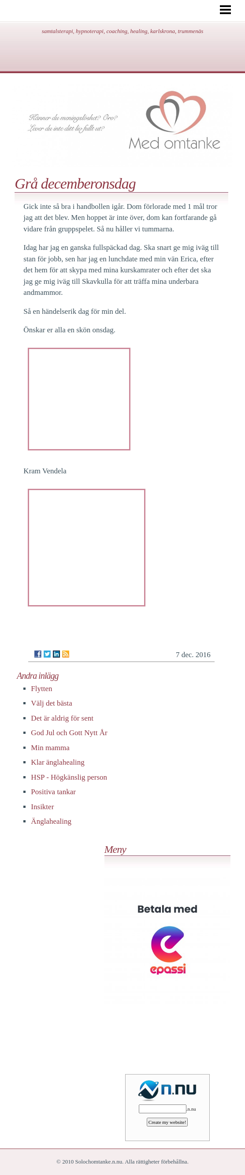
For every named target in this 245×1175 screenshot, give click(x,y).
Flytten (41, 688)
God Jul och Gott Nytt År (69, 733)
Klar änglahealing (57, 762)
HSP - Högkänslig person (69, 777)
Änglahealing (51, 821)
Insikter (42, 807)
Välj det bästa (51, 703)
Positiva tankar (53, 792)
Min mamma (50, 748)
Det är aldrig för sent (62, 718)
